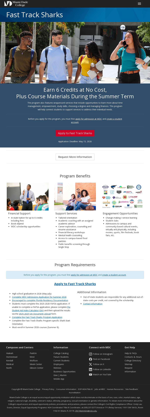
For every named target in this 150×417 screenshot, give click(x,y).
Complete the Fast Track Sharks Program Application (37, 317)
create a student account (114, 274)
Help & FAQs (131, 353)
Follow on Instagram (100, 354)
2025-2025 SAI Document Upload (35, 313)
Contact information (92, 303)
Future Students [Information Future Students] (61, 356)
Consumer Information (66, 389)
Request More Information (75, 157)
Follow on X (96, 364)
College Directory (133, 360)
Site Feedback (131, 389)
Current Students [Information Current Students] (62, 360)
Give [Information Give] (56, 375)
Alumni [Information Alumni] (63, 375)
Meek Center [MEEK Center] (36, 364)
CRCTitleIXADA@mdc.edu (86, 411)
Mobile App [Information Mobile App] (59, 378)
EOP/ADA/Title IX (85, 389)
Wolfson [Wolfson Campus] (34, 360)
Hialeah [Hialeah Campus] (9, 353)
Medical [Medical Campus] (9, 364)
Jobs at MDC (100, 389)
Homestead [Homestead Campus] (11, 356)
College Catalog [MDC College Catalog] (61, 353)
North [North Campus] (9, 367)
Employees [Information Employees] (59, 364)
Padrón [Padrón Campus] (33, 353)
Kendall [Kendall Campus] (9, 360)
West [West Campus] (32, 356)
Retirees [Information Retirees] (57, 367)
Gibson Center (36, 367)
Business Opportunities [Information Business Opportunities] (65, 371)
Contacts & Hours (133, 356)
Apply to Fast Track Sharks (75, 133)
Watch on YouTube (100, 374)
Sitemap (128, 364)
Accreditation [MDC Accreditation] (74, 392)
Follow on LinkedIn (100, 369)
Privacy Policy (48, 389)
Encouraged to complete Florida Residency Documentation (40, 300)
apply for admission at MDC (88, 118)
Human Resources (115, 389)
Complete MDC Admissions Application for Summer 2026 (39, 297)
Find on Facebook (99, 359)
